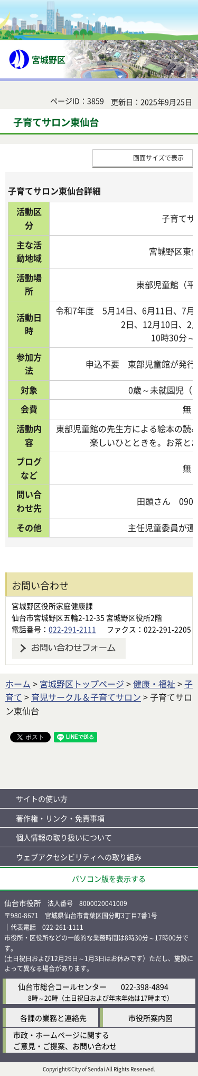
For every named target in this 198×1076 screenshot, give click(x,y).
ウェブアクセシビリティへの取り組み (79, 856)
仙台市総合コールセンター (62, 986)
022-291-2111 (72, 629)
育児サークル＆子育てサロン (86, 697)
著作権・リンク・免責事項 (60, 818)
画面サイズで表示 (158, 157)
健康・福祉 (154, 683)
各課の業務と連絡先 (53, 1017)
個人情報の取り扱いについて (64, 837)
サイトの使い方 (42, 798)
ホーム (18, 683)
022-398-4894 (144, 986)
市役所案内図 (150, 1017)
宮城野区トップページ (82, 683)
